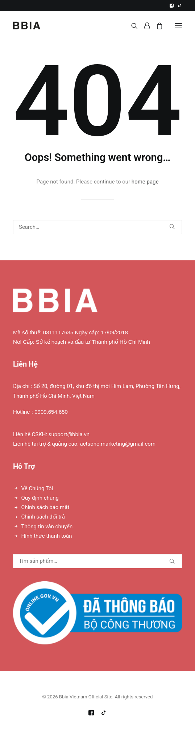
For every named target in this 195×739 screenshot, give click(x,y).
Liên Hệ (25, 364)
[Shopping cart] (156, 25)
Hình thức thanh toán (46, 536)
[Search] (131, 25)
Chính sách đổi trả (43, 516)
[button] (171, 5)
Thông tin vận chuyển (47, 526)
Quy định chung (40, 498)
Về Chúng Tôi (37, 488)
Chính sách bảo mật (45, 507)
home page (145, 181)
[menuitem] (171, 5)
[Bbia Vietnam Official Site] (26, 25)
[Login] (144, 25)
